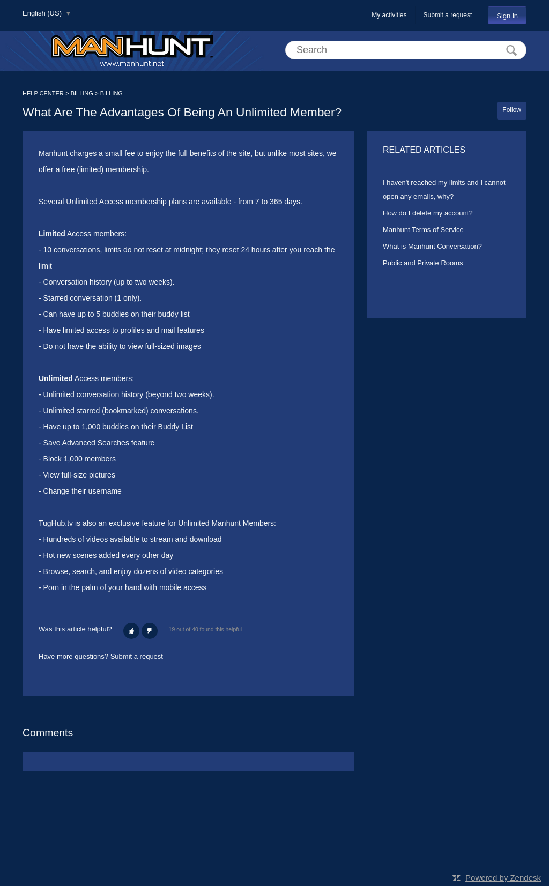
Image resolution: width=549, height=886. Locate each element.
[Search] (405, 50)
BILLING (82, 93)
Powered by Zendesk (503, 877)
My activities (389, 15)
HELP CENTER (43, 93)
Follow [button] (511, 110)
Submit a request (448, 15)
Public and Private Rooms (423, 263)
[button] (131, 631)
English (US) (43, 13)
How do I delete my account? (428, 213)
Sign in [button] (507, 16)
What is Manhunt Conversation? (432, 246)
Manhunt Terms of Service (423, 230)
